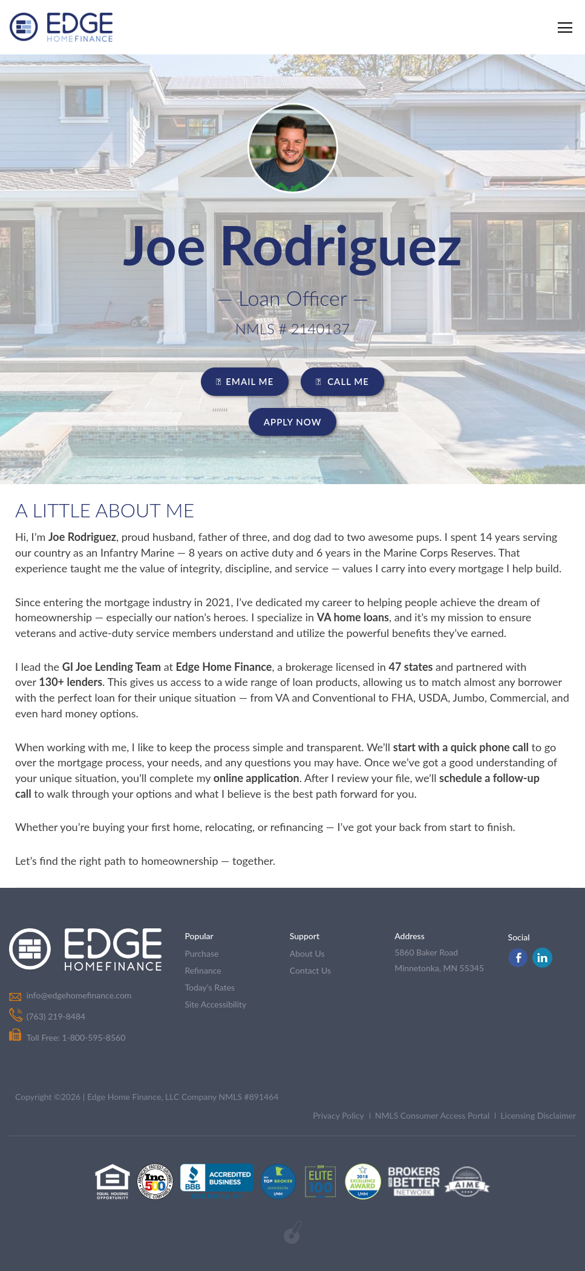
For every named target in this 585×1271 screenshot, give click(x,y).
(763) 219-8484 (55, 1016)
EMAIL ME (244, 381)
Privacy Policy (338, 1115)
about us (307, 953)
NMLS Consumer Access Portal (432, 1115)
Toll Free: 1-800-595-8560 (67, 1037)
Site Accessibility (215, 1004)
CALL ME (342, 381)
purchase (201, 953)
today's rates (210, 987)
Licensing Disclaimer (538, 1115)
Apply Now (293, 421)
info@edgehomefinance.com (78, 995)
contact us (310, 970)
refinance (203, 970)
